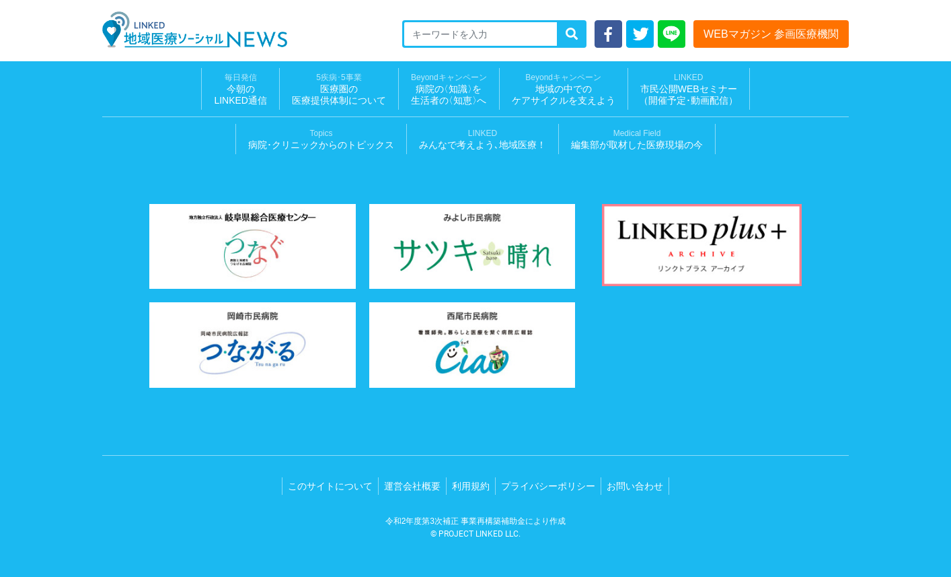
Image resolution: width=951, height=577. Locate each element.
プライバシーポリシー (548, 486)
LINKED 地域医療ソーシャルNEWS (194, 29)
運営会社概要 (412, 486)
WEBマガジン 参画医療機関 (771, 34)
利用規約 (471, 486)
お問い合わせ (635, 486)
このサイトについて (330, 486)
